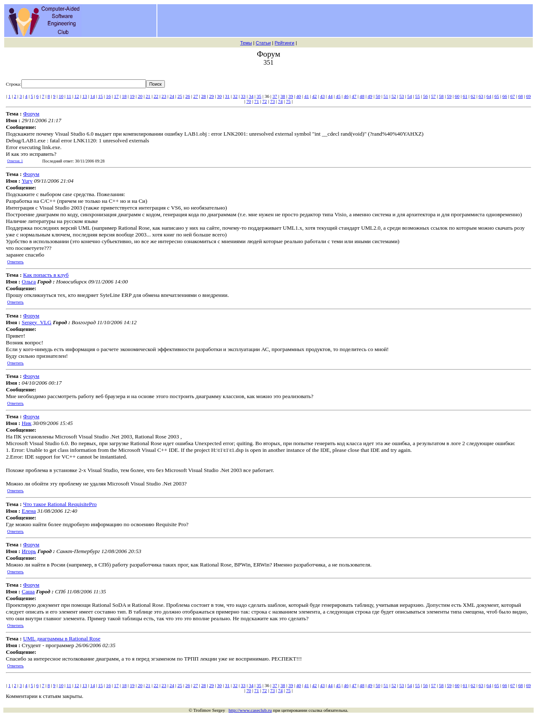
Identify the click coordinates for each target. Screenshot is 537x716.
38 (282, 96)
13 (84, 96)
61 (465, 96)
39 (290, 96)
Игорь (29, 551)
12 (76, 96)
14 (92, 96)
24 (171, 96)
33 (243, 96)
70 (248, 101)
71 (256, 101)
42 (314, 96)
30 (219, 96)
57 (433, 96)
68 (520, 96)
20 (140, 96)
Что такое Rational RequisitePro (59, 504)
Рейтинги (285, 42)
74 (280, 101)
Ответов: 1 (15, 161)
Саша (28, 591)
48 (362, 96)
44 (330, 96)
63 (481, 96)
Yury (27, 181)
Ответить (15, 262)
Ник (26, 423)
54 (409, 96)
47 (354, 96)
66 (504, 96)
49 (370, 96)
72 (264, 101)
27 (195, 96)
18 (124, 96)
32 (235, 96)
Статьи (263, 42)
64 (489, 96)
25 (179, 96)
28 (203, 96)
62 (473, 96)
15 (100, 96)
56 (425, 96)
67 (512, 96)
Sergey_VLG (37, 322)
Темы (246, 42)
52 (393, 96)
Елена (29, 511)
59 (449, 96)
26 (187, 96)
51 (385, 96)
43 (322, 96)
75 (288, 101)
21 (148, 96)
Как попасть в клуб (45, 275)
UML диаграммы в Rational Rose (61, 638)
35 (259, 96)
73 (272, 101)
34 (251, 96)
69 (528, 96)
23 (164, 96)
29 (211, 96)
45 (338, 96)
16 (108, 96)
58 (441, 96)
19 (132, 96)
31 (227, 96)
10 (61, 96)
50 (377, 96)
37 (275, 96)
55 (417, 96)
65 (497, 96)
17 (116, 96)
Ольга (29, 281)
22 (156, 96)
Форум (31, 113)
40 (298, 96)
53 (401, 96)
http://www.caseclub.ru (250, 710)
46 (346, 96)
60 (457, 96)
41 (306, 96)
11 (69, 96)
